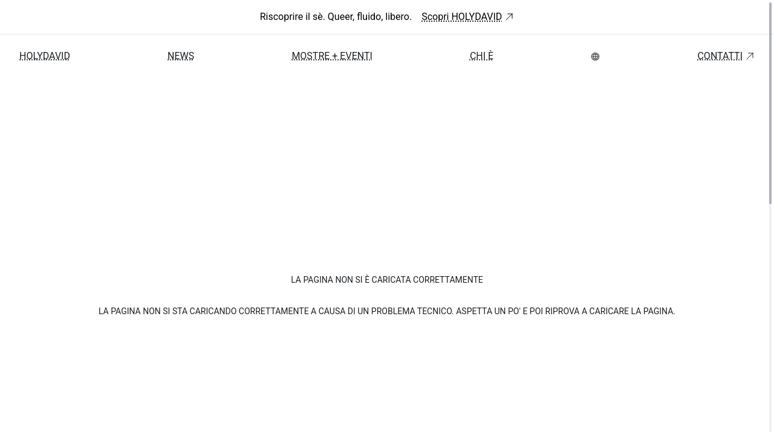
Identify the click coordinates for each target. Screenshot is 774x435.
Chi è (481, 56)
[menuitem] (595, 56)
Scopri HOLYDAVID (467, 16)
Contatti (726, 56)
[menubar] (595, 56)
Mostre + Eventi (331, 56)
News (180, 56)
